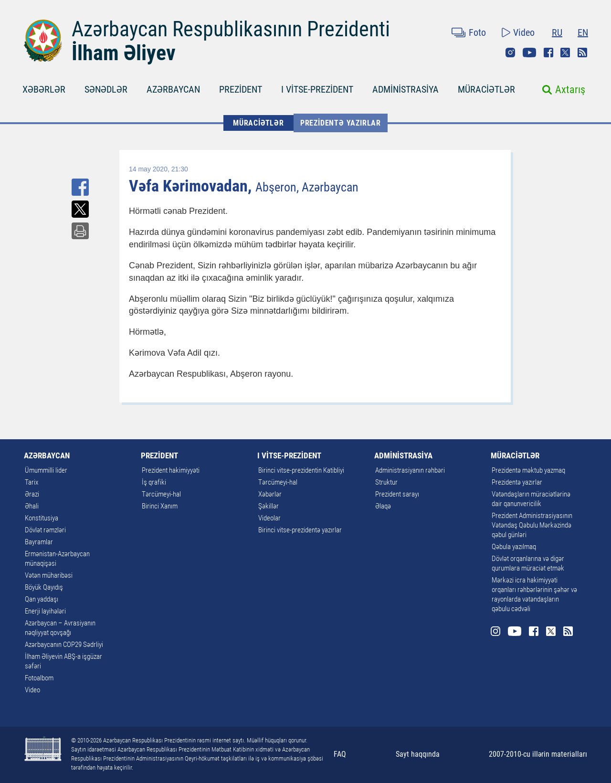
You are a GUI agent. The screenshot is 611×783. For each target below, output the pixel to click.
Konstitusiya (41, 518)
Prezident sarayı (397, 494)
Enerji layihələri (45, 611)
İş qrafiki (154, 482)
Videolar (269, 518)
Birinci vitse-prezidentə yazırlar (300, 530)
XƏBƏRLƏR (43, 89)
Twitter (565, 52)
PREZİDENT (240, 89)
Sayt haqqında (418, 754)
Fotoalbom (39, 678)
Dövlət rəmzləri (45, 530)
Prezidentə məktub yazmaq (528, 470)
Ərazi (32, 494)
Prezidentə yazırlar (340, 122)
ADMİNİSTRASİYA (405, 89)
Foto (477, 32)
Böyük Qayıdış (44, 587)
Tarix (31, 482)
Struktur (386, 482)
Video (524, 32)
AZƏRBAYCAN (173, 89)
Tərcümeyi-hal (161, 494)
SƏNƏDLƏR (105, 89)
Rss (582, 52)
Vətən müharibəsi (49, 575)
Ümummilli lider (46, 470)
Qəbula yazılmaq (514, 546)
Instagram (510, 52)
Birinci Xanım (160, 506)
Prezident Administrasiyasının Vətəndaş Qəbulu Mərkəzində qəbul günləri (532, 525)
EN (583, 32)
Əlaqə (383, 506)
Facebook (548, 52)
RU (557, 32)
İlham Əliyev (124, 53)
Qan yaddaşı (41, 599)
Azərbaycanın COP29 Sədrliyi (64, 644)
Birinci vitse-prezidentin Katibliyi (301, 470)
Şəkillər (268, 506)
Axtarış (570, 89)
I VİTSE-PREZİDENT (317, 89)
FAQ (340, 754)
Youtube (529, 52)
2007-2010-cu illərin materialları (538, 754)
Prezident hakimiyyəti (171, 470)
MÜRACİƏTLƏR (486, 89)
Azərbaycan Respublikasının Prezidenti (231, 29)
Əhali (32, 506)
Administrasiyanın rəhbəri (410, 470)
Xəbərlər (270, 494)
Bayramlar (39, 542)
